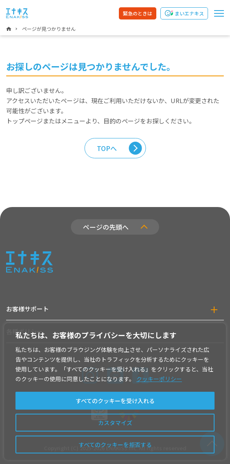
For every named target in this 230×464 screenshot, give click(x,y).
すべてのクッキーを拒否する (115, 444)
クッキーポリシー (159, 379)
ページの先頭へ (106, 227)
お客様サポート (27, 308)
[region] (115, 391)
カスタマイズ (115, 423)
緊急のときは (137, 13)
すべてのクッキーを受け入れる (115, 401)
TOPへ (107, 148)
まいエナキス (189, 13)
